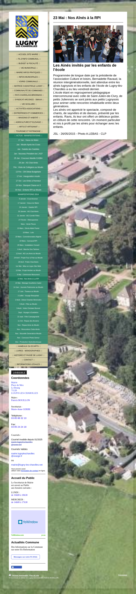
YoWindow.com (17, 535)
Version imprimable (18, 575)
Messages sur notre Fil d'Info (25, 557)
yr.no (43, 535)
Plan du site (34, 575)
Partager (16, 567)
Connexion (122, 575)
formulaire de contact (29, 471)
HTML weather (28, 522)
